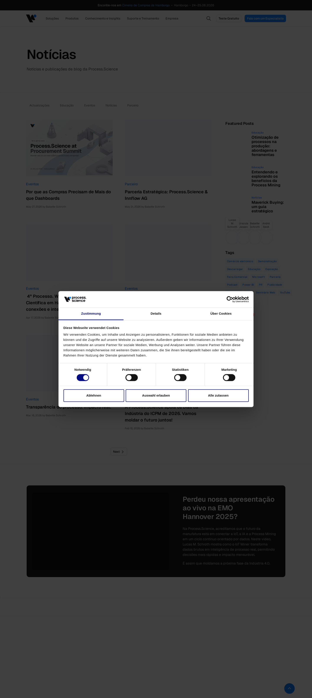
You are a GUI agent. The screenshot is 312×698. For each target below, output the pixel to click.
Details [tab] (156, 314)
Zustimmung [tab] (91, 314)
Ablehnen (93, 395)
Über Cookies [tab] (221, 314)
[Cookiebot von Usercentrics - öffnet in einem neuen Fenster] (230, 299)
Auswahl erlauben (156, 395)
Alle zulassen (218, 395)
